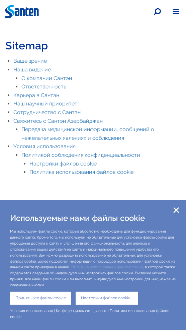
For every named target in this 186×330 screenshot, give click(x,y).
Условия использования (44, 146)
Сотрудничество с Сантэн (47, 112)
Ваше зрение (30, 61)
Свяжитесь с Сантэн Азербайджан (58, 121)
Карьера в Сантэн (36, 95)
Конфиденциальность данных (81, 310)
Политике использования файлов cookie (107, 267)
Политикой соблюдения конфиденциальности (80, 155)
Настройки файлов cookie (63, 163)
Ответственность (43, 86)
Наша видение (32, 69)
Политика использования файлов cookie (81, 172)
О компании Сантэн (46, 78)
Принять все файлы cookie (40, 298)
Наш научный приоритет (45, 103)
